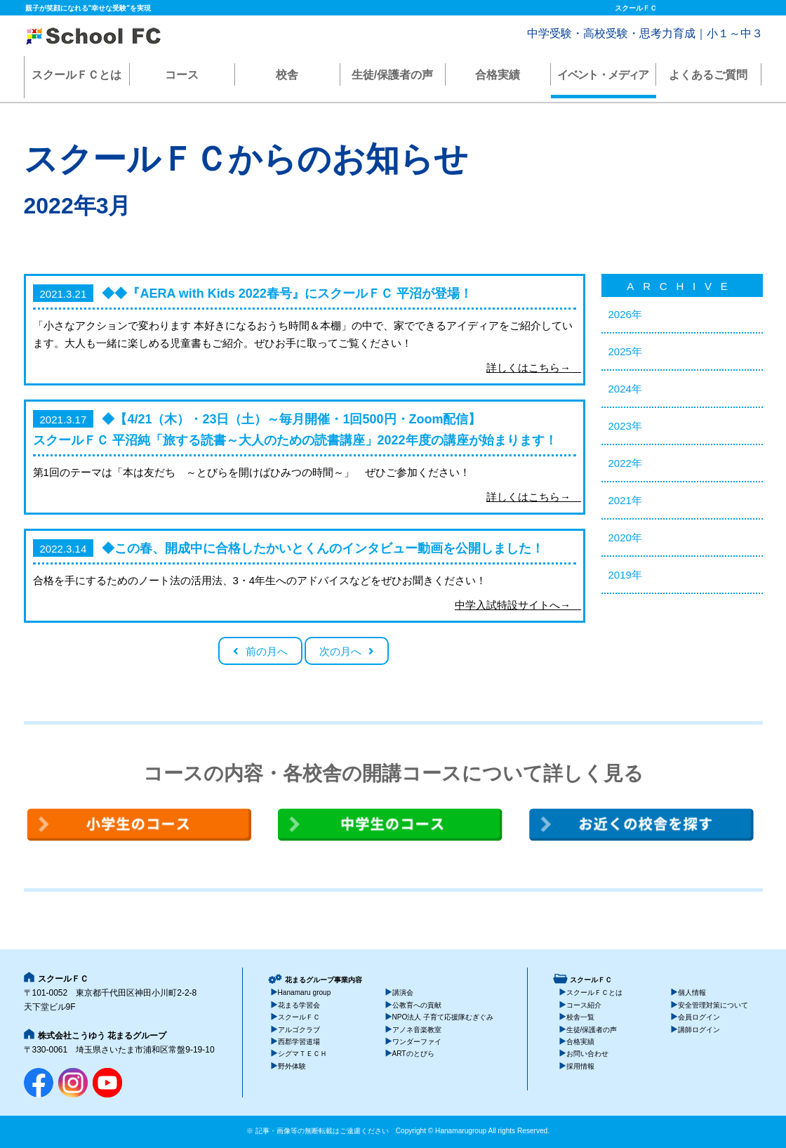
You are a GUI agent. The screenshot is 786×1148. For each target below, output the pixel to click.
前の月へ (267, 651)
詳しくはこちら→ (531, 368)
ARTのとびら (413, 1053)
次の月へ (340, 651)
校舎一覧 (580, 1017)
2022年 (625, 463)
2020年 (625, 537)
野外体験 (292, 1066)
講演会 (402, 992)
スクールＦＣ (299, 1017)
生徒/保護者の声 (392, 75)
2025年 (625, 351)
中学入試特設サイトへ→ (515, 605)
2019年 (625, 575)
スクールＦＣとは (76, 75)
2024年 (625, 389)
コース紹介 (583, 1005)
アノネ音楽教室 (416, 1030)
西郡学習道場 (299, 1041)
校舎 (287, 75)
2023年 (625, 426)
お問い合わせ (587, 1053)
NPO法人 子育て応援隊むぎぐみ (443, 1017)
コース (182, 75)
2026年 (625, 314)
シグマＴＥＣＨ (302, 1053)
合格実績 (497, 75)
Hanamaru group (304, 992)
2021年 (625, 500)
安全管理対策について (713, 1005)
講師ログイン (699, 1030)
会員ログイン (699, 1017)
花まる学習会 (299, 1005)
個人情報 (692, 992)
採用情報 (580, 1066)
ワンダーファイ (416, 1041)
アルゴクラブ (299, 1030)
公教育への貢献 (416, 1005)
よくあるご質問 (708, 75)
